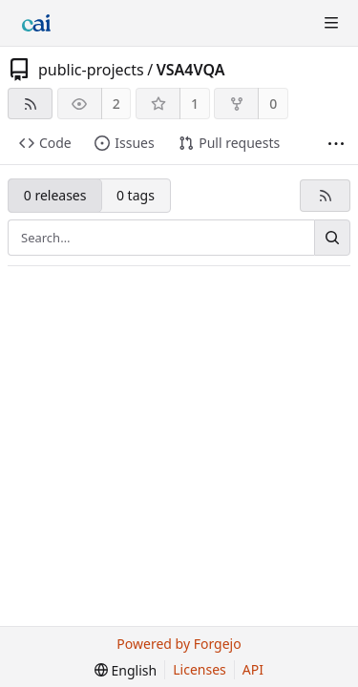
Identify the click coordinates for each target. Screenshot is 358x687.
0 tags (135, 195)
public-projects (91, 69)
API (252, 669)
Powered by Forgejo (178, 644)
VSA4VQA (191, 69)
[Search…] (332, 237)
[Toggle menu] (331, 23)
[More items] (336, 143)
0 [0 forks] (273, 103)
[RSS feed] (30, 103)
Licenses (199, 669)
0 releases (55, 195)
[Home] (36, 23)
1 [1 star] (195, 103)
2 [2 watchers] (116, 103)
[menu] (126, 670)
